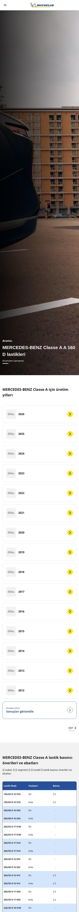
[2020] (39, 532)
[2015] (39, 631)
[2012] (39, 690)
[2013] (39, 670)
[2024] (39, 453)
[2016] (39, 611)
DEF (73, 728)
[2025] (39, 434)
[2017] (39, 591)
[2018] (39, 572)
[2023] (39, 473)
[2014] (39, 651)
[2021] (39, 513)
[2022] (39, 493)
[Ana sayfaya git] (42, 5)
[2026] (39, 414)
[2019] (39, 552)
